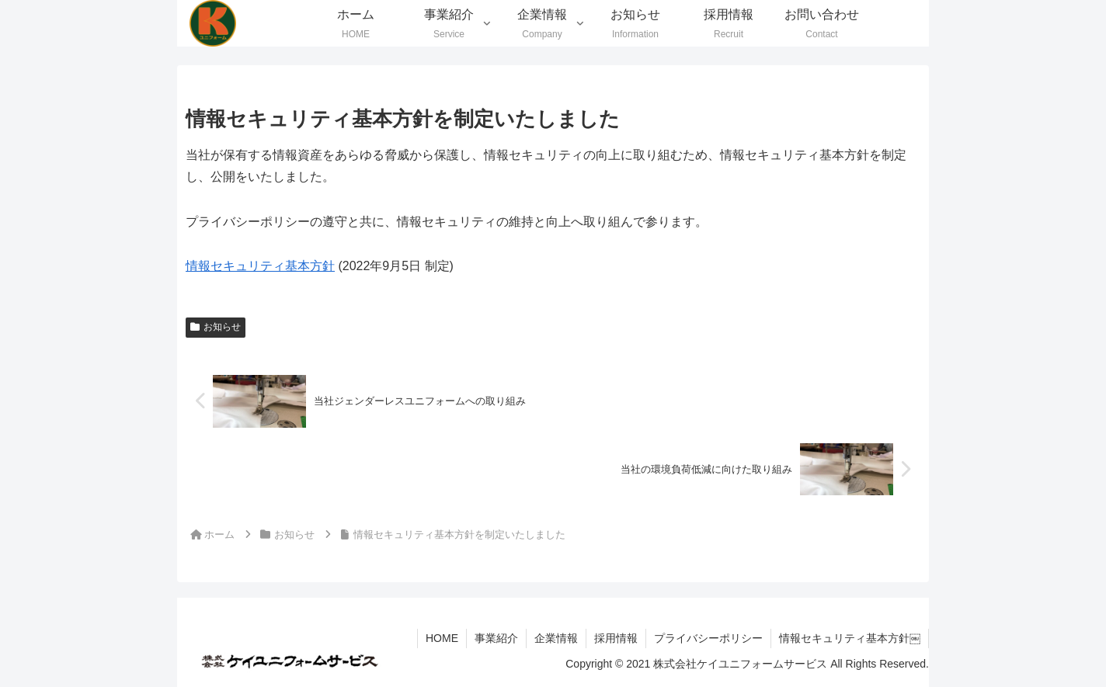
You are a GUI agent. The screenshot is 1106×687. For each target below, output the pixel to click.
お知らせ (215, 326)
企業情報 (556, 638)
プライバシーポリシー (708, 638)
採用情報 (616, 638)
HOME (442, 638)
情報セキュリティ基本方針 (260, 265)
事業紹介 (496, 638)
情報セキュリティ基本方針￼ (849, 638)
